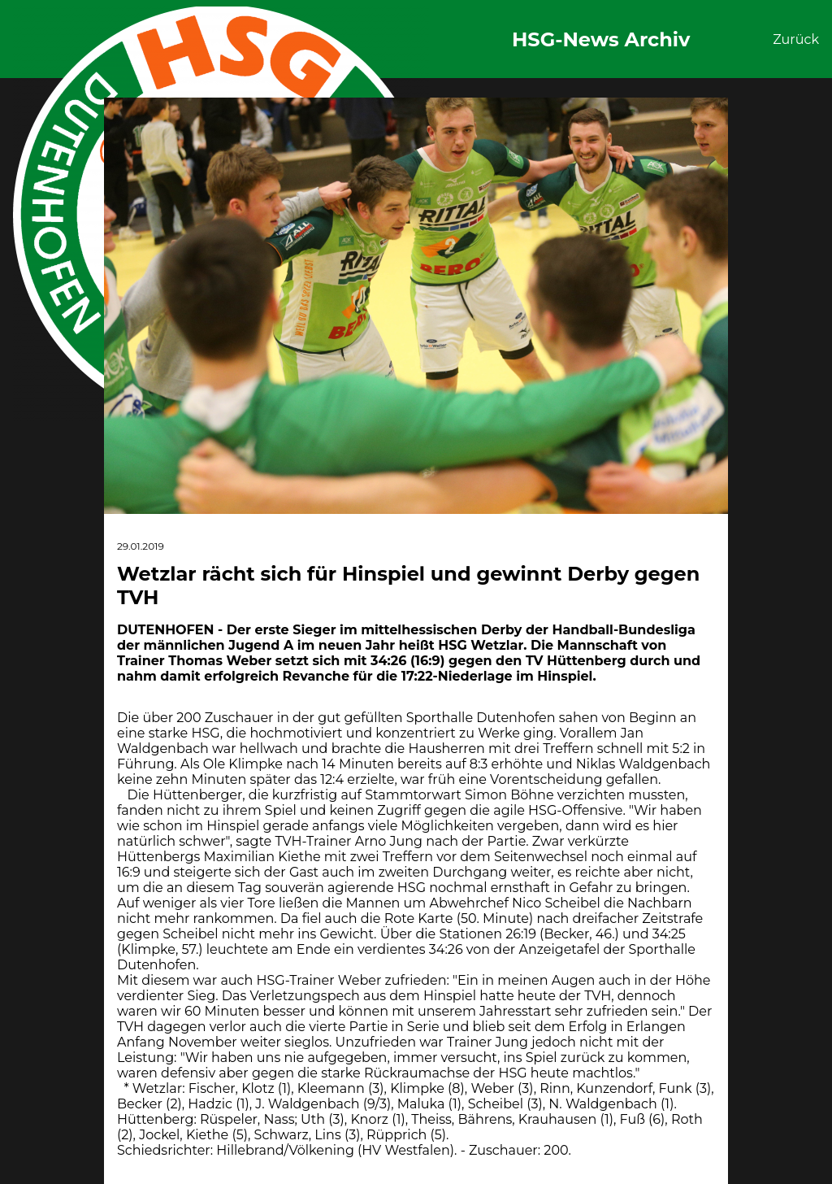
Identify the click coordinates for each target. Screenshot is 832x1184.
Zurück (796, 39)
